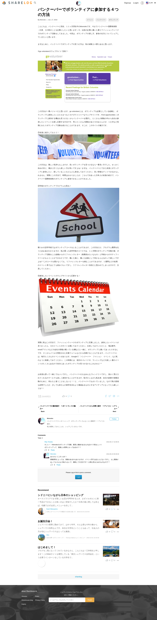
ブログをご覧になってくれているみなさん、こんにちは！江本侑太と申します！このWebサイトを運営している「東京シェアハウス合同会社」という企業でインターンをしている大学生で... (68, 554)
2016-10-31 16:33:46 (93, 537)
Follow (114, 419)
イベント (90, 20)
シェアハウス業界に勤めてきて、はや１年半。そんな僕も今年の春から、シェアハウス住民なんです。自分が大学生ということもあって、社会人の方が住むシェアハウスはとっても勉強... (68, 528)
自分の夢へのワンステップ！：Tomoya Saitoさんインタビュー (65, 537)
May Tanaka (49, 442)
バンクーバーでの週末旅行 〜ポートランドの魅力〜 (59, 409)
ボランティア (113, 20)
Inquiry (24, 604)
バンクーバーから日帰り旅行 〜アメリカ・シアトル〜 (98, 409)
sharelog (78, 577)
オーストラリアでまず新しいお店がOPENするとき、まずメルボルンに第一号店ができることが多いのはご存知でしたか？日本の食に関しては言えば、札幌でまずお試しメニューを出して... (68, 502)
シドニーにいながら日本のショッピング (61, 495)
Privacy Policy (40, 600)
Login (78, 477)
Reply (53, 450)
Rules (37, 596)
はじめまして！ (47, 547)
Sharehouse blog (27, 600)
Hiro (47, 535)
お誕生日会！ (45, 521)
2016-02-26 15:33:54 (83, 511)
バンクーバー (100, 20)
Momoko (43, 20)
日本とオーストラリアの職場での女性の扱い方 (61, 511)
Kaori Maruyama (51, 509)
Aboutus (24, 596)
